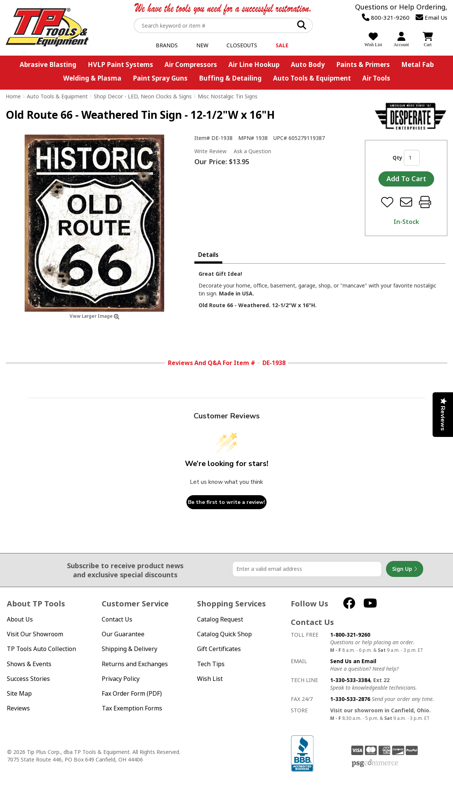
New (202, 45)
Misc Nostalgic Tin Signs (228, 96)
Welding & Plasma (92, 78)
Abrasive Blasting (48, 64)
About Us (20, 619)
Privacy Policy (121, 679)
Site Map (19, 694)
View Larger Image (94, 316)
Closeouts (241, 45)
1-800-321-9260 (350, 634)
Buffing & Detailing (230, 78)
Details (208, 254)
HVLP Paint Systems (120, 64)
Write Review (210, 151)
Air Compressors (190, 64)
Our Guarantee (123, 634)
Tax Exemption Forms (132, 708)
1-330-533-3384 (350, 680)
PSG (375, 763)
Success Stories (28, 679)
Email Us (431, 17)
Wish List (210, 679)
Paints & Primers (363, 64)
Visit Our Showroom (35, 634)
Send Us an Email (353, 661)
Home (13, 96)
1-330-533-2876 (350, 698)
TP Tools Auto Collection (41, 649)
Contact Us (117, 619)
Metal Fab (417, 64)
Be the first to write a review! (226, 502)
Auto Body (308, 64)
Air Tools (376, 78)
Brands (167, 45)
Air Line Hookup (253, 64)
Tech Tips (211, 664)
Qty (397, 157)
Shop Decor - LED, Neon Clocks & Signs (143, 96)
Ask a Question (252, 151)
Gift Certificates (219, 649)
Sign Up (404, 569)
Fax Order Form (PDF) (132, 694)
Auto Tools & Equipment (312, 78)
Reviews (18, 708)
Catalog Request (220, 619)
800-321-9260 (386, 17)
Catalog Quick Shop (224, 634)
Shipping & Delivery (129, 649)
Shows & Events (29, 664)
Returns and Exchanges (135, 664)
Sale (282, 45)
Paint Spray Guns (160, 78)
